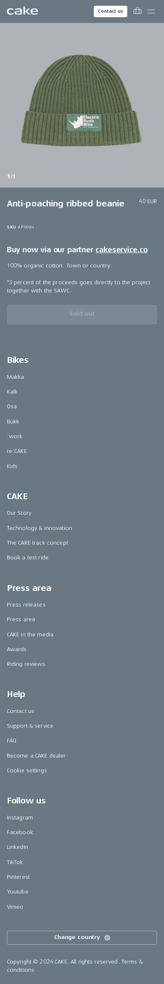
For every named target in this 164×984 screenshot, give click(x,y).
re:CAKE (17, 451)
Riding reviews (26, 664)
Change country (82, 938)
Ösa (12, 406)
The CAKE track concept (37, 543)
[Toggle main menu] (151, 11)
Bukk (13, 421)
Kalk (12, 392)
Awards (17, 649)
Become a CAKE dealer (36, 756)
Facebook (20, 832)
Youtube (18, 892)
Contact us (110, 11)
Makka (15, 377)
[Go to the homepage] (22, 11)
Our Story (19, 513)
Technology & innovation (39, 528)
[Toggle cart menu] (137, 11)
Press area (21, 619)
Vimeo (15, 907)
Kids (12, 466)
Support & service (30, 726)
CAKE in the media (30, 634)
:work (15, 436)
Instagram (20, 817)
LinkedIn (17, 847)
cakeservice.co (121, 250)
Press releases (26, 605)
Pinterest (18, 877)
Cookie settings (27, 770)
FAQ (11, 740)
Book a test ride (28, 557)
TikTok (15, 862)
